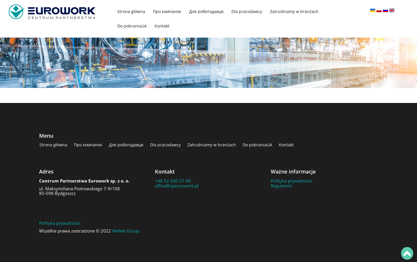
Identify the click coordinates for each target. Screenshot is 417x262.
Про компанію (167, 11)
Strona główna (131, 11)
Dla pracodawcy (246, 11)
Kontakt (162, 26)
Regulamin (281, 186)
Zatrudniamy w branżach (294, 11)
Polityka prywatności (291, 181)
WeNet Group (125, 231)
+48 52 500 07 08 (173, 181)
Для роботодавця (206, 11)
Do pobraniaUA (132, 26)
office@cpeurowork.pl (177, 186)
